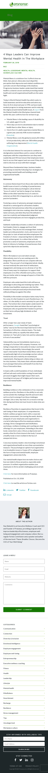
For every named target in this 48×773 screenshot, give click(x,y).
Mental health (28, 71)
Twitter (20, 490)
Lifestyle (6, 683)
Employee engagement (12, 648)
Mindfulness (8, 693)
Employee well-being (11, 653)
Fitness (6, 668)
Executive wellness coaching (14, 663)
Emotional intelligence (11, 643)
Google (17, 325)
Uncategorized (9, 723)
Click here (7, 474)
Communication (9, 629)
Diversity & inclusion (11, 638)
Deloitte (10, 135)
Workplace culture (12, 73)
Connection (7, 634)
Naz (5, 67)
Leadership (15, 71)
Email (7, 494)
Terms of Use (16, 766)
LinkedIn (8, 490)
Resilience (7, 708)
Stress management (10, 713)
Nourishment (8, 698)
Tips (5, 718)
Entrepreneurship (9, 658)
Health (6, 71)
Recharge (7, 703)
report (37, 110)
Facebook (33, 490)
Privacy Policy (32, 766)
